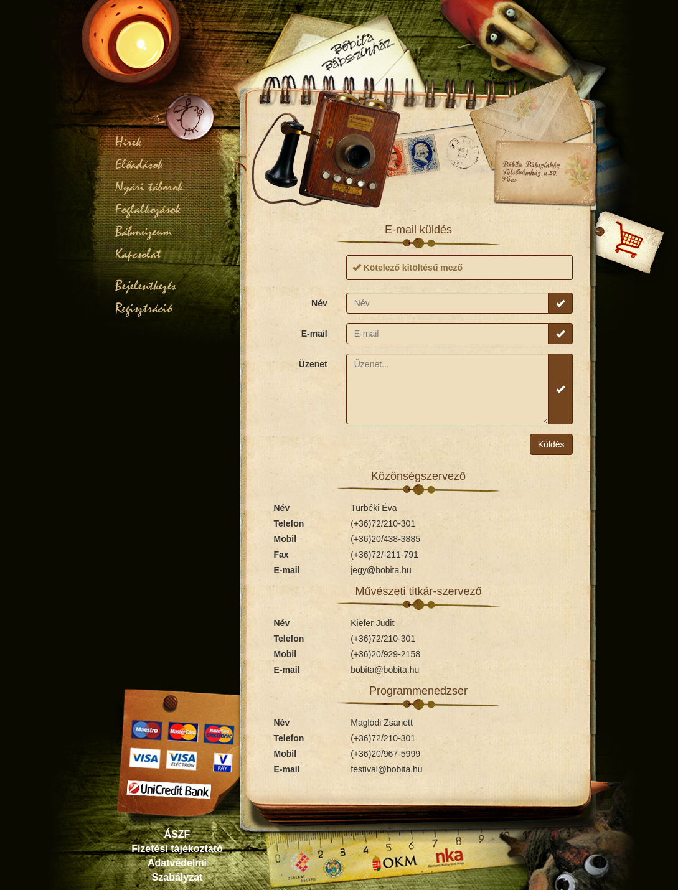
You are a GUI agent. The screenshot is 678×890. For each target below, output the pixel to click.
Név (319, 303)
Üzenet (313, 364)
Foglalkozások (148, 209)
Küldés (551, 444)
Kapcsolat (138, 254)
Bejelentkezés (145, 285)
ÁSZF (177, 834)
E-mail (314, 334)
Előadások (139, 164)
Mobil (285, 539)
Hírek (128, 142)
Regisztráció (143, 308)
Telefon (289, 523)
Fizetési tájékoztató (177, 848)
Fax (281, 555)
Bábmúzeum (143, 231)
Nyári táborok (149, 186)
